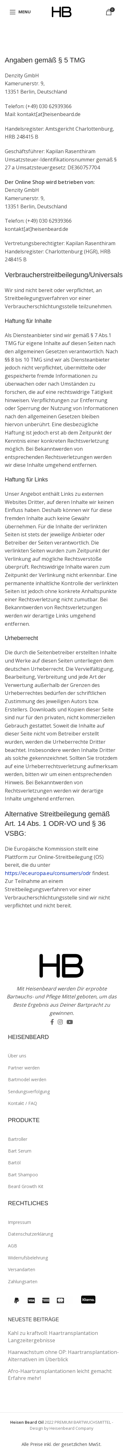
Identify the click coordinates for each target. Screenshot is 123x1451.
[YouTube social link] (70, 1022)
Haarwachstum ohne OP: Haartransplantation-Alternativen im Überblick (63, 1356)
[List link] (64, 1055)
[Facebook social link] (52, 1022)
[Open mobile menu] (20, 12)
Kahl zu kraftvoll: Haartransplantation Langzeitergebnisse (53, 1336)
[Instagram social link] (60, 1022)
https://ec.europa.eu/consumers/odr (48, 873)
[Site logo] (61, 11)
